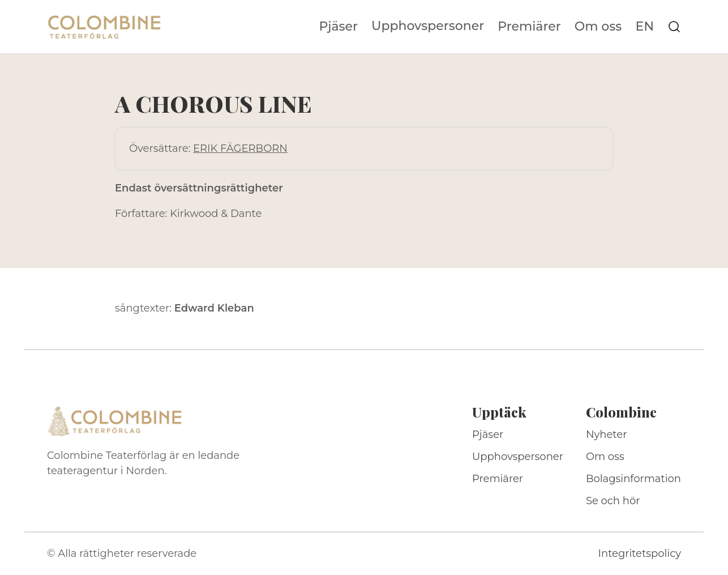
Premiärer (529, 26)
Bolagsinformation (633, 478)
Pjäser (338, 26)
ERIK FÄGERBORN (240, 148)
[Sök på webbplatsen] (674, 26)
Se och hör (613, 501)
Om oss (598, 26)
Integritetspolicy (639, 553)
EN (644, 26)
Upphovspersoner (427, 25)
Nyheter (606, 434)
